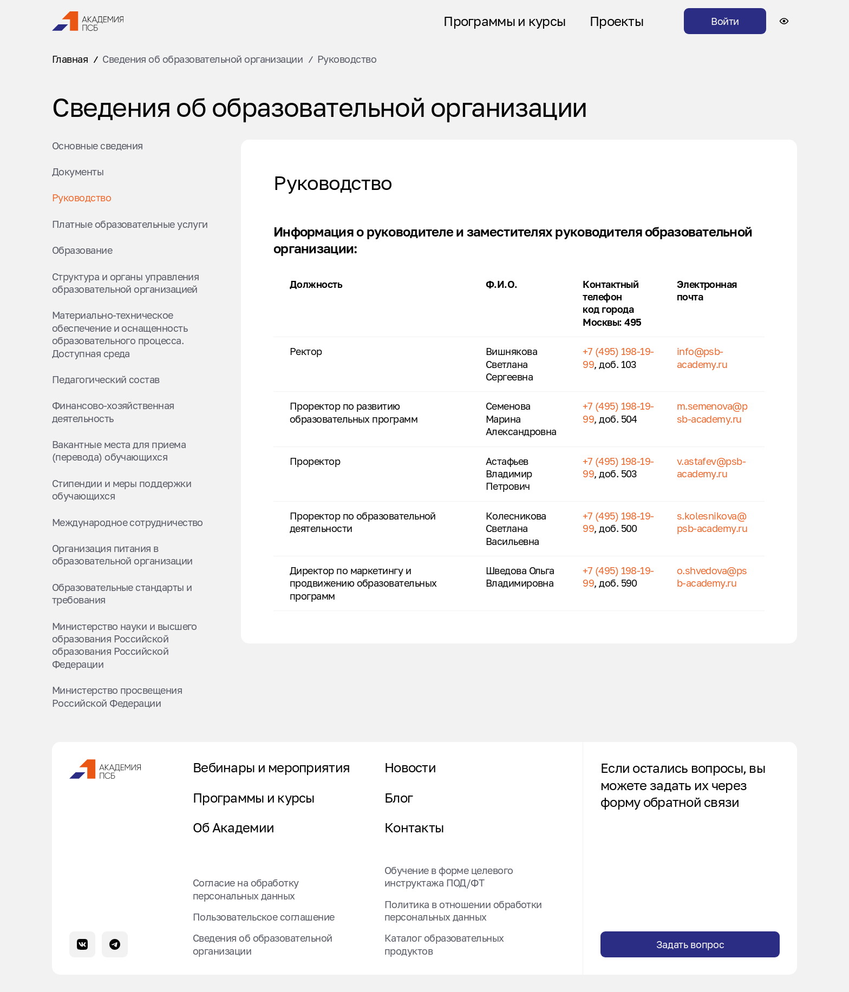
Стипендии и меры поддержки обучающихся (121, 489)
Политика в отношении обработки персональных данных (463, 910)
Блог (398, 797)
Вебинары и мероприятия (271, 768)
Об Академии (233, 827)
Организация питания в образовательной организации (122, 554)
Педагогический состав (106, 379)
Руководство (81, 197)
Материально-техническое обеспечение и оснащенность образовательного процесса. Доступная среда (119, 334)
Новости (410, 768)
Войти (725, 21)
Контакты (413, 827)
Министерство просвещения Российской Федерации (117, 696)
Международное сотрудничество (127, 522)
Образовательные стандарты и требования (122, 593)
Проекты (616, 21)
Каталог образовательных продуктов (444, 944)
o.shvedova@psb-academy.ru (712, 576)
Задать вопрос (690, 944)
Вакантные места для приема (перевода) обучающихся (119, 450)
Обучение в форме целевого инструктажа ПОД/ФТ (448, 876)
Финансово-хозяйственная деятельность (113, 411)
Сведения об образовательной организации (202, 59)
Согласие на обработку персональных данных (246, 889)
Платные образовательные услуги (130, 224)
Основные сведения (97, 146)
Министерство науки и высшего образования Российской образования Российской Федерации (124, 645)
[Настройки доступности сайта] (784, 21)
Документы (77, 172)
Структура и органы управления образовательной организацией (125, 283)
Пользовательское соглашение (263, 917)
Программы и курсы (504, 21)
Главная (70, 59)
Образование (82, 250)
